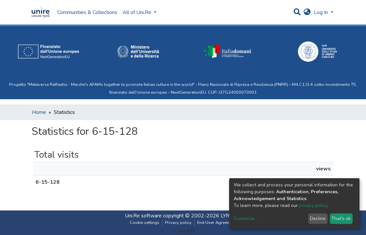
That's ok (341, 218)
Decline (318, 218)
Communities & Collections (87, 12)
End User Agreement (217, 223)
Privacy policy (178, 223)
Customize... (246, 218)
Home (39, 112)
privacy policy (313, 205)
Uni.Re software (143, 215)
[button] (307, 12)
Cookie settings (144, 223)
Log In (321, 12)
